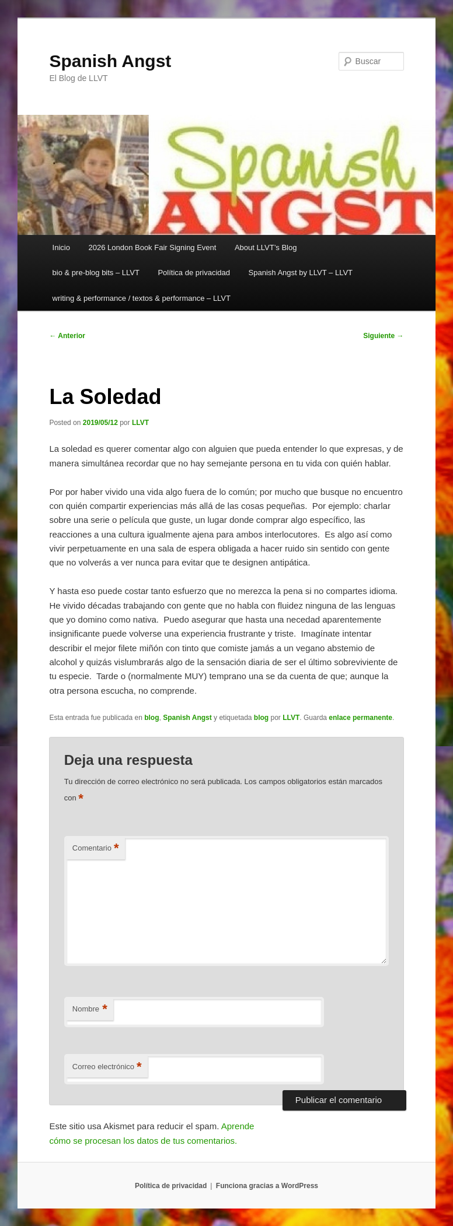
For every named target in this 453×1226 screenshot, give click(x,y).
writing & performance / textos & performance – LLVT (142, 298)
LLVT (140, 423)
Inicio (61, 247)
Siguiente (383, 336)
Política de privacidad (194, 272)
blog (151, 718)
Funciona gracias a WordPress (267, 1186)
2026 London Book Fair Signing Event (152, 247)
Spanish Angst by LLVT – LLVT (301, 272)
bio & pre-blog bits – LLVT (96, 272)
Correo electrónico (107, 1067)
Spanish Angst (110, 61)
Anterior (67, 336)
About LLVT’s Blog (266, 247)
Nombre (89, 1009)
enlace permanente (360, 718)
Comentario (95, 848)
